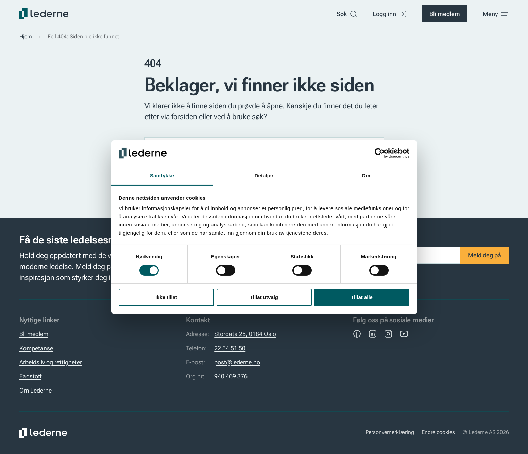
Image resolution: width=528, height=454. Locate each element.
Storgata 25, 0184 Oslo (245, 334)
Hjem (25, 37)
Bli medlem (444, 14)
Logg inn (390, 14)
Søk (347, 14)
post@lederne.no (237, 362)
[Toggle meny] (496, 14)
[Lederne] (44, 13)
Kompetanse (36, 348)
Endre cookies (438, 432)
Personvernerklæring (389, 432)
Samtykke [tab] (162, 175)
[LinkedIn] (373, 334)
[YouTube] (404, 334)
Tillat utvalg (264, 297)
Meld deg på (484, 255)
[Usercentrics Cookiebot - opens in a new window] (379, 153)
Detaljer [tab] (264, 175)
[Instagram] (388, 334)
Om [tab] (366, 175)
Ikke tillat (166, 297)
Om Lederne (35, 390)
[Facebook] (357, 334)
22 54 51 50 (229, 348)
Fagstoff (30, 376)
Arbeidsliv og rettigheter (50, 362)
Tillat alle (362, 297)
